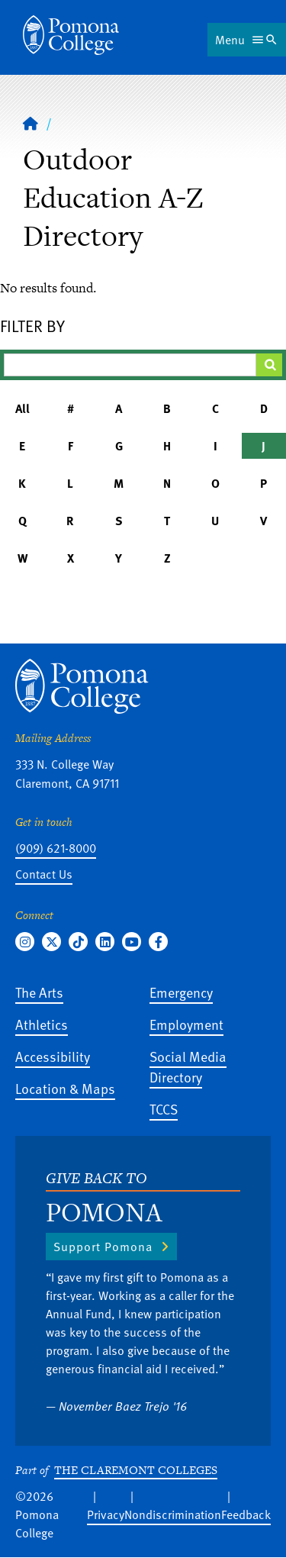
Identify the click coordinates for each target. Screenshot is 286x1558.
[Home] (71, 35)
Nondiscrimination (172, 1514)
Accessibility (52, 1056)
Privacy (105, 1514)
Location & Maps (65, 1088)
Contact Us (43, 874)
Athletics (41, 1024)
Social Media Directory (188, 1066)
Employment (186, 1024)
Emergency (181, 992)
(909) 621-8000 (55, 848)
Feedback (246, 1514)
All (22, 408)
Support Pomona (103, 1246)
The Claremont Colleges (135, 1470)
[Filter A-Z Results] (130, 364)
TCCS (163, 1108)
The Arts (39, 992)
